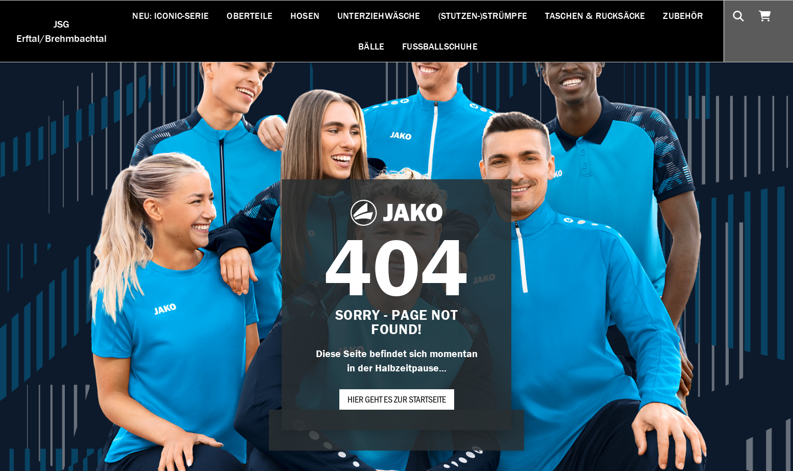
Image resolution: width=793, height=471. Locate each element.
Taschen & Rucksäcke (595, 15)
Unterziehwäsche (378, 15)
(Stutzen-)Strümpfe (482, 15)
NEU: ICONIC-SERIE (170, 15)
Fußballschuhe (440, 46)
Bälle (371, 46)
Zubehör (683, 15)
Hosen (304, 15)
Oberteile (249, 15)
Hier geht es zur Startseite (397, 399)
